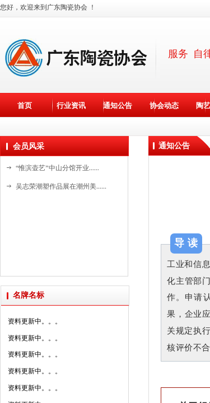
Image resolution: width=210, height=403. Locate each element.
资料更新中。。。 (35, 325)
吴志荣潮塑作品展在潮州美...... (61, 186)
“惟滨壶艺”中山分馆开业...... (57, 168)
